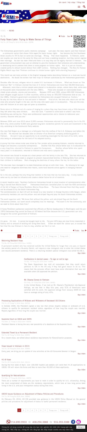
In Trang (2, 230)
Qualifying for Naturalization (13, 375)
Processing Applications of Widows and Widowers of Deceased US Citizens (33, 300)
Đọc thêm (81, 253)
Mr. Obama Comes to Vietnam (36, 279)
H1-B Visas (6, 359)
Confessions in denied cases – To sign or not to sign (46, 259)
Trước (63, 36)
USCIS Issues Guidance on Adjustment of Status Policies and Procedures (33, 394)
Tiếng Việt (81, 2)
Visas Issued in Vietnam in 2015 (16, 346)
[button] (79, 7)
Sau (68, 36)
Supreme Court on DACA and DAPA (17, 319)
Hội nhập (71, 2)
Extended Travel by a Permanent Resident (19, 332)
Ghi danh (62, 2)
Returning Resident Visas (12, 240)
